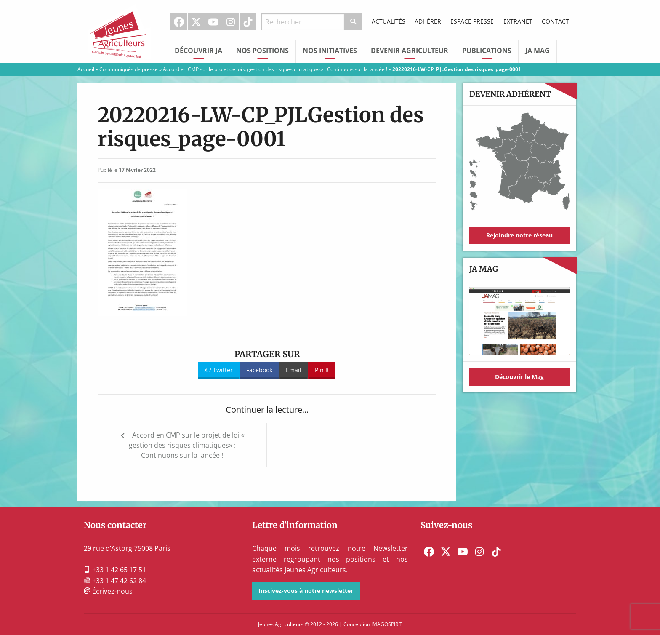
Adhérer (428, 21)
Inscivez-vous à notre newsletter (305, 591)
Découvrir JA (198, 50)
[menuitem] (179, 21)
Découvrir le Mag (519, 377)
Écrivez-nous (108, 591)
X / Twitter (218, 370)
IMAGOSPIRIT (386, 624)
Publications (486, 50)
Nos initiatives (330, 50)
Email (293, 370)
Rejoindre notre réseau (519, 235)
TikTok (248, 21)
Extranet (517, 21)
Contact (555, 21)
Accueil (85, 69)
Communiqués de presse (128, 69)
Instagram (230, 21)
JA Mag (537, 50)
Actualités (388, 21)
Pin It (322, 370)
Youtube (213, 21)
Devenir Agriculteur (409, 50)
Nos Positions (262, 50)
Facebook (178, 21)
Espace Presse (472, 21)
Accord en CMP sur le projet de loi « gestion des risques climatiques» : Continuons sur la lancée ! (275, 69)
